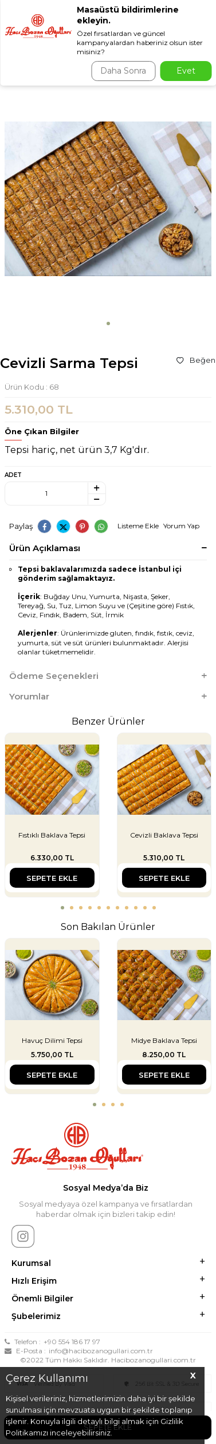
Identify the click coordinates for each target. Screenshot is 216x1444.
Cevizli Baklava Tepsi (164, 835)
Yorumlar (108, 696)
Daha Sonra (123, 71)
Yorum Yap (181, 525)
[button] (108, 323)
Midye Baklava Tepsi (164, 1040)
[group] (108, 200)
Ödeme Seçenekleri (108, 676)
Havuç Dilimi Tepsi (52, 1040)
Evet (185, 71)
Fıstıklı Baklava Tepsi (51, 835)
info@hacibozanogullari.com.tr (101, 1350)
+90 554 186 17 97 (72, 1341)
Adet (13, 475)
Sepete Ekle (51, 878)
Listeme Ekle (138, 525)
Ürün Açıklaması (108, 548)
